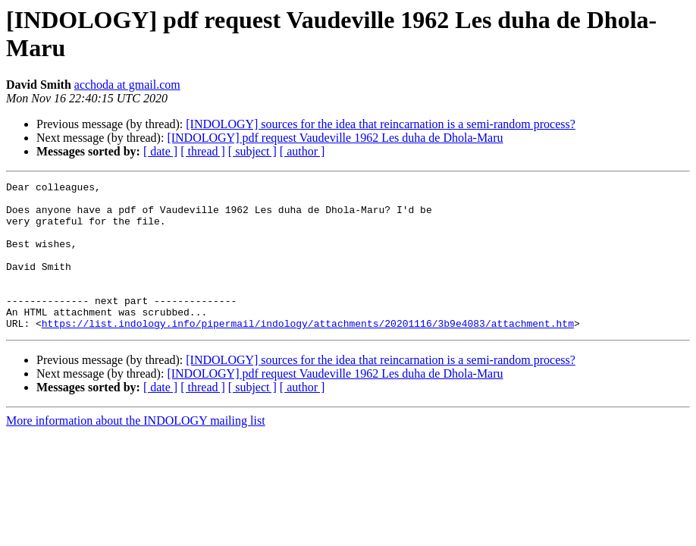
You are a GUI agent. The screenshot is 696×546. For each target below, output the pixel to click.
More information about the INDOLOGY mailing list (135, 450)
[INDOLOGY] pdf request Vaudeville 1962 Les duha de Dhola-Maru (335, 137)
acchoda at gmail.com (127, 84)
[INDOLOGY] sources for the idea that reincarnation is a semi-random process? (380, 124)
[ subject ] (252, 151)
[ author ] (302, 151)
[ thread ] (202, 151)
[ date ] (160, 151)
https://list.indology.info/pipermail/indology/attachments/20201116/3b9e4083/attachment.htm (308, 352)
